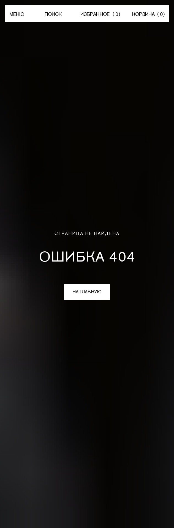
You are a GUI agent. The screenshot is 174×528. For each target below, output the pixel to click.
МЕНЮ (16, 14)
